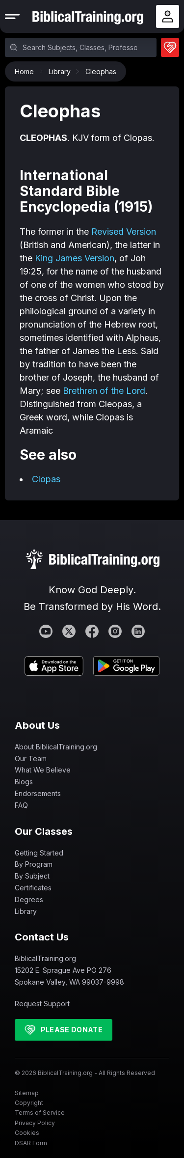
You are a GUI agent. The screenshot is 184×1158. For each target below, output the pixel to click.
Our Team (31, 758)
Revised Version (123, 231)
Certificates (33, 887)
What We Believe (43, 770)
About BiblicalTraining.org (56, 747)
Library (62, 71)
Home (27, 71)
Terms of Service (40, 1112)
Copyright (29, 1102)
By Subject (32, 876)
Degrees (29, 899)
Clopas (46, 479)
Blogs (24, 781)
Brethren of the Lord (104, 391)
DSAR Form (31, 1143)
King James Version (74, 258)
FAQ (21, 805)
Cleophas (100, 71)
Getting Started (39, 853)
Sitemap (27, 1093)
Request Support (42, 1003)
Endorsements (38, 793)
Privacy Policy (35, 1123)
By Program (34, 864)
